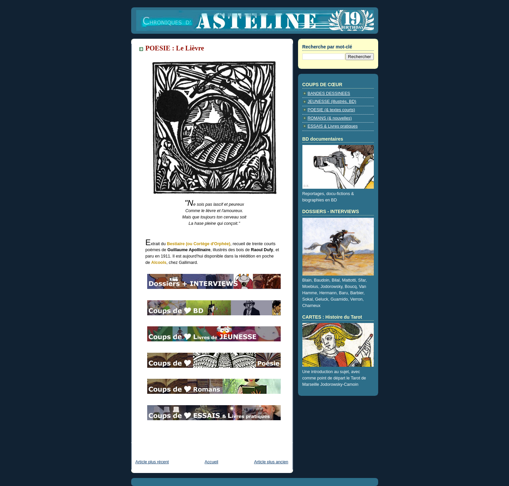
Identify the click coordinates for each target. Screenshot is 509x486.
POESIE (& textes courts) (331, 110)
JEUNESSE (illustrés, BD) (332, 101)
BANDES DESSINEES (329, 93)
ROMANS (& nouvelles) (330, 118)
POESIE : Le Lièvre (175, 48)
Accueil (211, 462)
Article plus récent (152, 462)
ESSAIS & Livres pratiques (333, 126)
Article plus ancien (271, 462)
